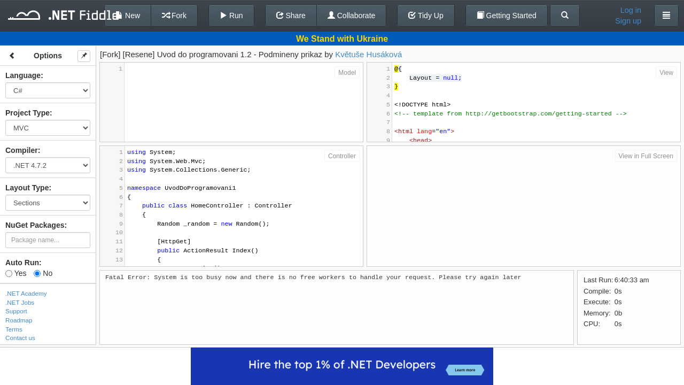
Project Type (27, 113)
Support (16, 310)
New (127, 15)
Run (231, 15)
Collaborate (352, 15)
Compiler (21, 150)
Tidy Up (425, 15)
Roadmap (19, 320)
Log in (630, 10)
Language (23, 75)
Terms (13, 329)
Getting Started (507, 15)
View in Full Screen (646, 156)
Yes (15, 273)
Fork (174, 15)
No (43, 273)
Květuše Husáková (368, 54)
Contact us (20, 337)
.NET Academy (26, 293)
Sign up (628, 21)
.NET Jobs (19, 302)
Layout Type (27, 187)
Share (291, 15)
